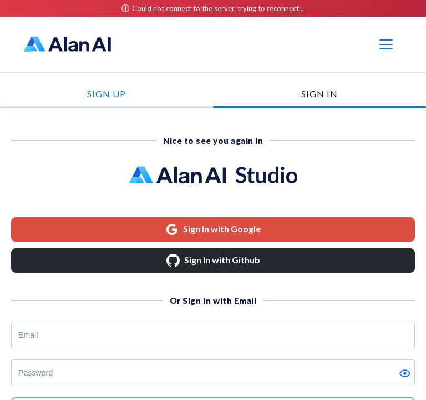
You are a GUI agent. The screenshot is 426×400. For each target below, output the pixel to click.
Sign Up (106, 93)
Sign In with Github (213, 260)
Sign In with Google (213, 229)
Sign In (319, 93)
